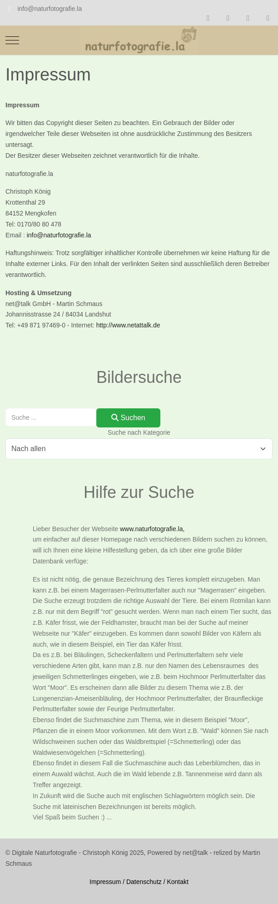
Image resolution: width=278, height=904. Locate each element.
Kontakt (177, 881)
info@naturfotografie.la (49, 8)
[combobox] (51, 417)
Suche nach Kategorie (139, 432)
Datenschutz (144, 881)
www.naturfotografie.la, (152, 528)
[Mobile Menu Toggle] (12, 40)
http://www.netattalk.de (128, 325)
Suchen (128, 418)
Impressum (105, 881)
